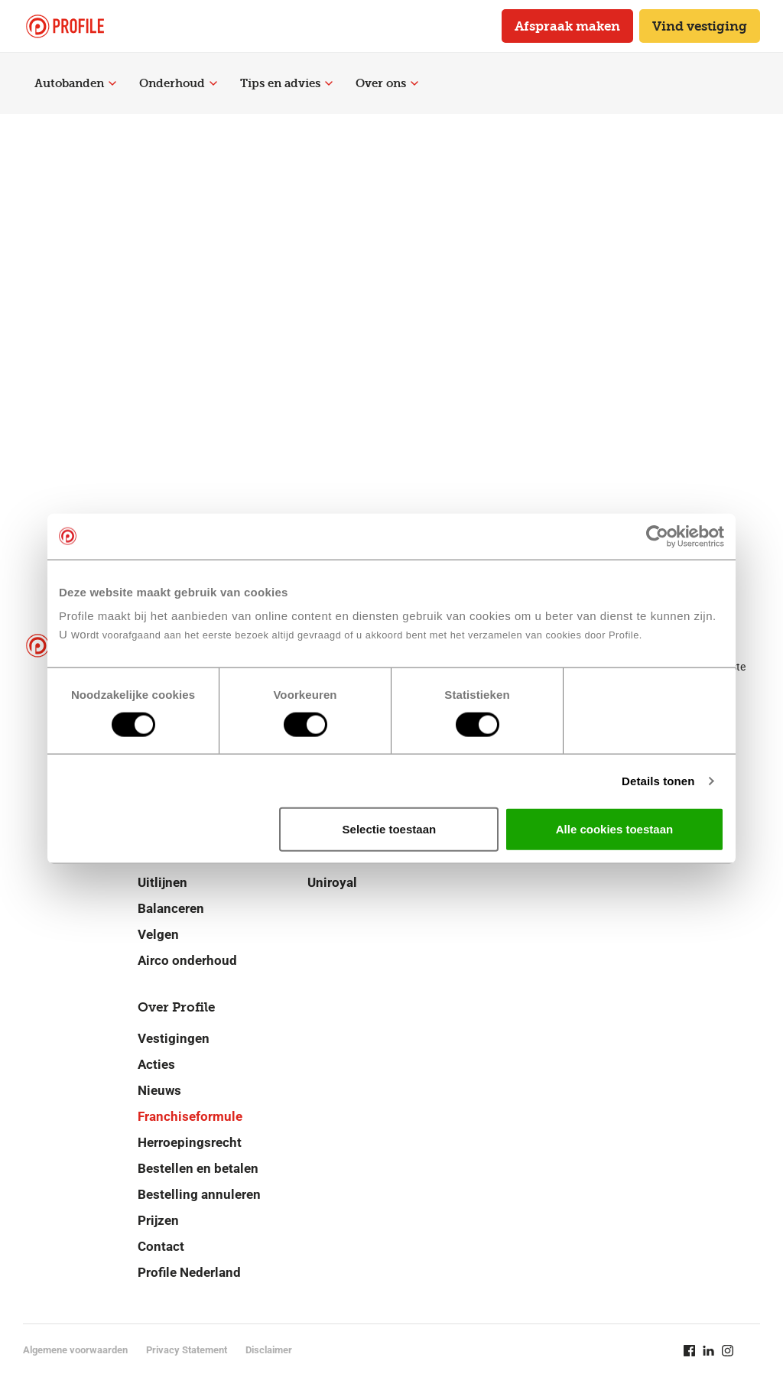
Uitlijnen (162, 882)
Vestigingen (174, 1038)
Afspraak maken (567, 26)
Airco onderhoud (187, 960)
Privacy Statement (186, 1350)
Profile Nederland (189, 1272)
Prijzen (158, 1220)
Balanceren (171, 908)
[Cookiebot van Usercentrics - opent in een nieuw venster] (657, 535)
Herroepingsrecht (190, 1142)
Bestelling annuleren (199, 1194)
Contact (161, 1246)
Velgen (158, 934)
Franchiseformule (190, 1116)
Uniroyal (332, 882)
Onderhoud (178, 83)
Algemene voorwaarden (75, 1350)
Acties (156, 1064)
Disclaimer (268, 1350)
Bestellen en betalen (198, 1168)
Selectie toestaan (390, 829)
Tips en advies (286, 83)
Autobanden (75, 83)
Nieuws (159, 1090)
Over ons (387, 83)
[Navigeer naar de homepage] (65, 26)
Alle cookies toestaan (614, 829)
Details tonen (658, 780)
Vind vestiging (699, 26)
